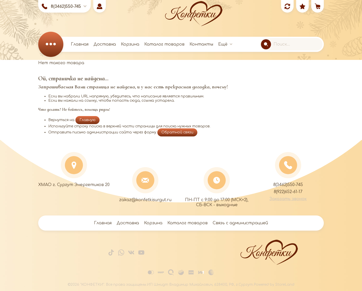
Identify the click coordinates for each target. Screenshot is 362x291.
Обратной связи (177, 132)
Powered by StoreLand (274, 284)
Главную (87, 120)
